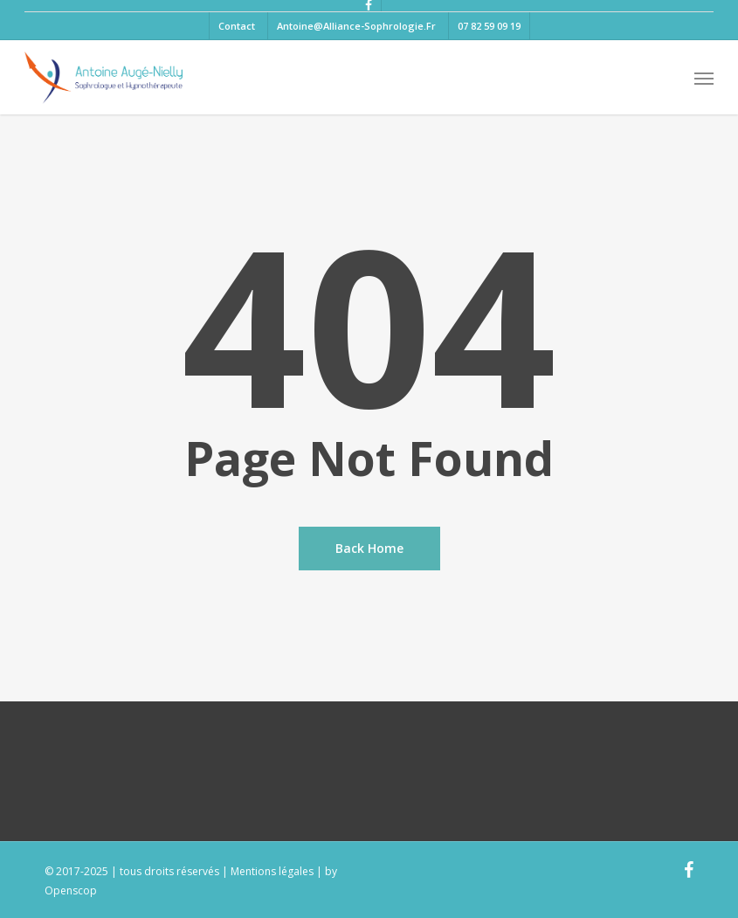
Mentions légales (272, 871)
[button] (704, 77)
